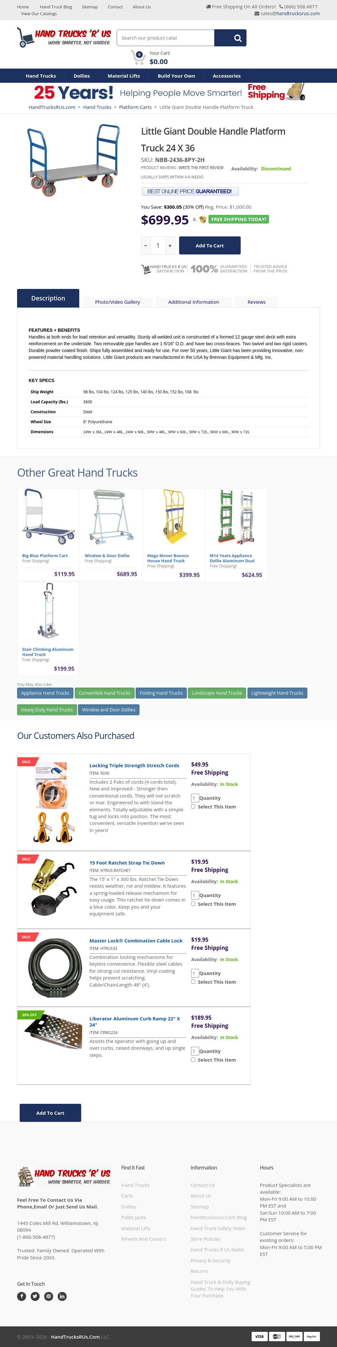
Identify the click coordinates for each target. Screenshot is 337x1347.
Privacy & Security (210, 1260)
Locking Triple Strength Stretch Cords (134, 765)
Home (23, 7)
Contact (115, 7)
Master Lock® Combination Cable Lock (136, 940)
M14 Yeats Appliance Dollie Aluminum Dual (232, 560)
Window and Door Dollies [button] (108, 712)
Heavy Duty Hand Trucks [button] (47, 712)
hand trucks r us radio (217, 1249)
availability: (204, 784)
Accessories (227, 75)
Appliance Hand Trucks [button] (45, 696)
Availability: (244, 169)
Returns (199, 1271)
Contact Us (202, 1185)
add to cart (210, 245)
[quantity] (158, 246)
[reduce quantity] (146, 245)
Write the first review (201, 167)
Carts (127, 1195)
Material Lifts (124, 75)
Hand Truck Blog (56, 7)
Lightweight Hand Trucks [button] (277, 696)
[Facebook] (21, 1296)
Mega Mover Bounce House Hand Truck (168, 560)
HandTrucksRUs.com (52, 107)
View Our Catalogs (39, 13)
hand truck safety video (217, 1228)
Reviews (257, 302)
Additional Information (193, 302)
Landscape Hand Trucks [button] (217, 696)
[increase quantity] (170, 245)
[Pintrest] (48, 1296)
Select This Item (215, 806)
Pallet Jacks (133, 1217)
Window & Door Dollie (107, 558)
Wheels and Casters (143, 1239)
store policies (205, 1239)
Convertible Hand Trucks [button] (104, 696)
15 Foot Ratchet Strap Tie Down (127, 862)
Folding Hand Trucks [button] (161, 696)
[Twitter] (35, 1296)
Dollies (82, 75)
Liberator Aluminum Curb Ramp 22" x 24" (135, 1021)
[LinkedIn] (62, 1296)
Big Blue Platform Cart (45, 558)
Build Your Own (176, 75)
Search (227, 37)
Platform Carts (135, 107)
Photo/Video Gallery (117, 302)
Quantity (210, 798)
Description (48, 298)
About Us (142, 7)
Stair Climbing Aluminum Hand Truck (47, 654)
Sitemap (90, 7)
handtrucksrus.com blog (218, 1217)
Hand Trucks (41, 75)
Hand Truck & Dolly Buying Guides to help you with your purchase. (220, 1289)
